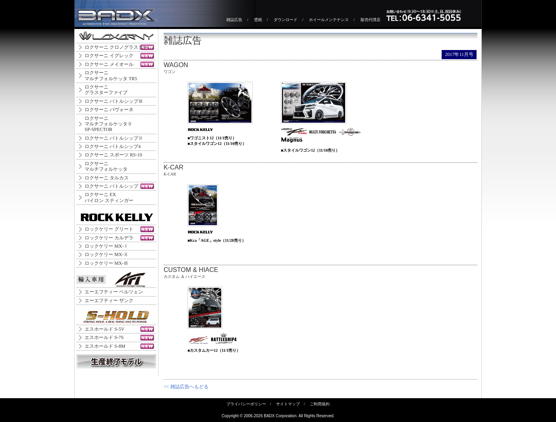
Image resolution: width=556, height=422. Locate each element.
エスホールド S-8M (105, 346)
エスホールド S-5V (104, 329)
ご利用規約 (320, 404)
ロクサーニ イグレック (109, 55)
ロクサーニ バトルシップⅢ (114, 101)
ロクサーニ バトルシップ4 (113, 146)
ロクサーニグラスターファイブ (106, 89)
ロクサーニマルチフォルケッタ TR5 (111, 75)
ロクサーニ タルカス (107, 178)
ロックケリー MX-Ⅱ (106, 254)
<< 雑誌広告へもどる (186, 386)
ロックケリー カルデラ (109, 238)
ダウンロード (285, 19)
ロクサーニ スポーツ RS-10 (113, 155)
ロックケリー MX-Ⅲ (106, 263)
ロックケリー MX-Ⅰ (106, 246)
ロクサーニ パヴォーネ (109, 109)
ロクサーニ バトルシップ (111, 186)
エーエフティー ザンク (109, 300)
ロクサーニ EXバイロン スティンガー (109, 197)
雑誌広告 (234, 19)
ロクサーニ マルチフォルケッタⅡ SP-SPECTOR (108, 124)
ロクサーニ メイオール (109, 64)
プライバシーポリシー (246, 404)
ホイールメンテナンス (329, 19)
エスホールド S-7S (104, 337)
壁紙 (258, 19)
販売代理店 (370, 19)
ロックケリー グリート (109, 229)
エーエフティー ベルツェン (114, 292)
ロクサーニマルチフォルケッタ (106, 166)
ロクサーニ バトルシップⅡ (114, 138)
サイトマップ (288, 404)
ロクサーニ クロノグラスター (116, 47)
